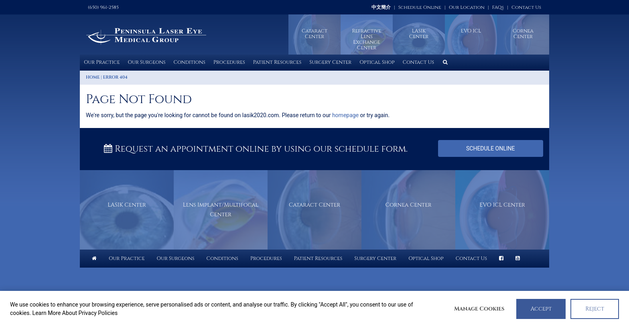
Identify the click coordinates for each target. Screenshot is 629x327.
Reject (594, 309)
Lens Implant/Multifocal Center (221, 209)
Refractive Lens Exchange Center (366, 39)
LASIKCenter (418, 34)
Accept (541, 309)
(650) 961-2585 (103, 7)
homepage (345, 115)
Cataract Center (314, 34)
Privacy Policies (98, 313)
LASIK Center (127, 205)
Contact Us (526, 7)
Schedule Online (419, 7)
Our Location (467, 7)
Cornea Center (523, 34)
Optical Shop (376, 62)
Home (93, 77)
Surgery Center (330, 62)
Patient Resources (277, 62)
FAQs (498, 7)
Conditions (189, 62)
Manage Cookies (479, 309)
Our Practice (102, 62)
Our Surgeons (147, 62)
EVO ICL (471, 31)
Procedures (229, 62)
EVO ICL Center (502, 205)
